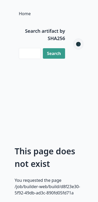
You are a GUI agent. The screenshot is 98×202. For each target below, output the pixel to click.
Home (25, 14)
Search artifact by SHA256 (45, 34)
